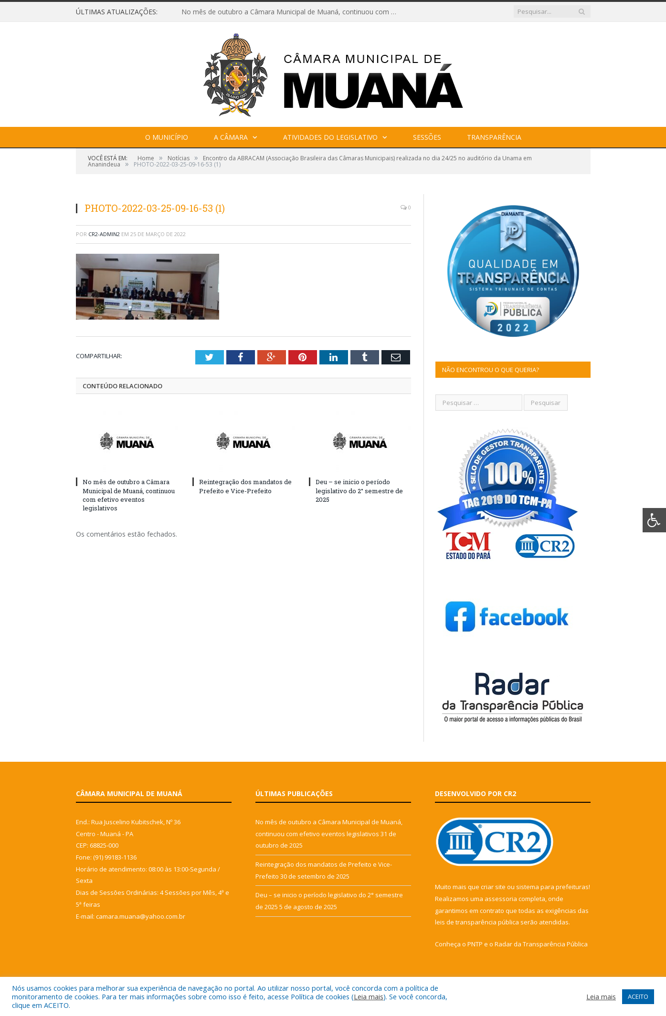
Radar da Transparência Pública (541, 944)
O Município (166, 137)
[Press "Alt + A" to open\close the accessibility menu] (654, 520)
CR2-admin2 (104, 234)
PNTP (475, 944)
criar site (493, 886)
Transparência (494, 137)
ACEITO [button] (638, 996)
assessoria (501, 898)
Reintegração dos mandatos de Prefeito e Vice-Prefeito (245, 486)
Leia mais (368, 996)
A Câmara (231, 137)
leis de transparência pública (477, 922)
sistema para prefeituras (552, 886)
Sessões (427, 137)
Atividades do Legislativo (330, 137)
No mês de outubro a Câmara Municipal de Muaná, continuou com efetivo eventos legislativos (291, 12)
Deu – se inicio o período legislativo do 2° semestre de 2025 (359, 490)
